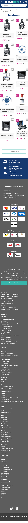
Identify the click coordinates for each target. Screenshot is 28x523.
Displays (3, 393)
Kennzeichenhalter (5, 412)
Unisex (2, 381)
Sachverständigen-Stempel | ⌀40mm (22, 58)
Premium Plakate (5, 363)
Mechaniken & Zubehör (7, 403)
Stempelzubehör (5, 441)
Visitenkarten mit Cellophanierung (9, 355)
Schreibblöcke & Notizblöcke (8, 343)
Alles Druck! (4, 462)
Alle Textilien (4, 379)
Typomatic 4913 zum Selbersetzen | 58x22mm (22, 133)
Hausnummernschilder (7, 409)
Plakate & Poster (5, 359)
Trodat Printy (4, 434)
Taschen (3, 385)
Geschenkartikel (5, 482)
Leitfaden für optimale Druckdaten (9, 309)
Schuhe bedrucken (6, 391)
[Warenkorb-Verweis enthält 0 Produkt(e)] (26, 2)
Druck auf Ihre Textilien (7, 386)
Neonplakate (4, 367)
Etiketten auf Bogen (6, 427)
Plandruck (3, 347)
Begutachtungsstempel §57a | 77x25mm (7, 85)
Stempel (3, 430)
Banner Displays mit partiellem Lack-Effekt (12, 401)
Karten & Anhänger (6, 337)
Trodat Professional (6, 432)
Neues (2, 312)
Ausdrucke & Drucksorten (7, 319)
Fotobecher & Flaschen (7, 448)
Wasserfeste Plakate (6, 369)
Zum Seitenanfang (14, 151)
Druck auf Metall (5, 473)
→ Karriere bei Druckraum (14, 283)
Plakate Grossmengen (6, 372)
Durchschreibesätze (6, 328)
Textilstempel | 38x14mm (6, 135)
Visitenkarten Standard (7, 353)
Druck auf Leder (5, 471)
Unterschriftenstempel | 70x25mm (22, 83)
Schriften (3, 316)
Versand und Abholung (7, 300)
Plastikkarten (4, 479)
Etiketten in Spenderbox (7, 426)
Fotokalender (4, 334)
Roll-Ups (3, 395)
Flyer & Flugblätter (5, 332)
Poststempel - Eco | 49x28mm (7, 35)
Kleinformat (4, 417)
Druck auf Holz (5, 467)
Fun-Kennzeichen (5, 411)
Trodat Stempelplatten (6, 438)
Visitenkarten (4, 351)
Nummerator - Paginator (22, 108)
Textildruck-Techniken (6, 388)
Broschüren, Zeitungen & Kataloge (9, 323)
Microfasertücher (5, 450)
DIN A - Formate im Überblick (8, 307)
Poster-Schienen (5, 374)
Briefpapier (4, 321)
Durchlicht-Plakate (5, 371)
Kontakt (3, 305)
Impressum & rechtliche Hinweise (9, 296)
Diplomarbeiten (5, 324)
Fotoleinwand (4, 421)
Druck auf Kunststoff (6, 469)
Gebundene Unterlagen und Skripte (10, 335)
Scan (2, 498)
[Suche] (14, 5)
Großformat (4, 419)
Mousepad (3, 453)
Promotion (4, 444)
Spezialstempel (5, 440)
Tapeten (3, 459)
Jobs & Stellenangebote (7, 303)
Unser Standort (5, 302)
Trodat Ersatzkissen (6, 436)
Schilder (3, 407)
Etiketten (3, 424)
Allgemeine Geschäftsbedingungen (10, 294)
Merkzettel (4, 314)
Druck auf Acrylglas (6, 464)
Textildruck (4, 377)
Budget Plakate (5, 361)
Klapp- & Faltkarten (6, 339)
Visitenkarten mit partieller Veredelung (10, 357)
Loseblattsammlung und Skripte (9, 341)
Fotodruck (3, 415)
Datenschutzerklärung (6, 298)
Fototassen (4, 446)
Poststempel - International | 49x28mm (7, 60)
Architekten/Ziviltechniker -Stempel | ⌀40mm (7, 110)
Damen (3, 383)
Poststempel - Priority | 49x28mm (22, 33)
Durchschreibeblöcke (6, 326)
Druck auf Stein (5, 477)
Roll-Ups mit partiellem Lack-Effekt (10, 397)
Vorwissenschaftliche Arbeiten (8, 345)
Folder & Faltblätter (6, 330)
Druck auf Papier (5, 475)
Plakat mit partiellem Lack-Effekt (9, 365)
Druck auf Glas (5, 465)
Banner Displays (5, 399)
